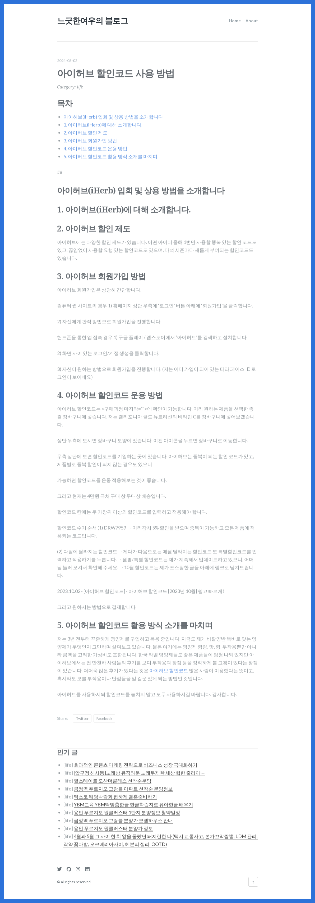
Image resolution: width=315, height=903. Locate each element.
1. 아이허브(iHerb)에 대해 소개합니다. (102, 121)
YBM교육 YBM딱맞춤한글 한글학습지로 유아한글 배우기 (133, 801)
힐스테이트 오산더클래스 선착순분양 (112, 777)
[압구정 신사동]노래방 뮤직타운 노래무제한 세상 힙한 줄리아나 (139, 769)
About (251, 20)
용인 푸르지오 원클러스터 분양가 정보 (113, 825)
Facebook (104, 715)
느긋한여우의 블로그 (92, 20)
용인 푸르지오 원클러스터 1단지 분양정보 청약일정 (127, 809)
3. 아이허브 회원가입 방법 (90, 137)
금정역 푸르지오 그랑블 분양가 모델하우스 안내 (123, 817)
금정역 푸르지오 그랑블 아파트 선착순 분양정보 (123, 785)
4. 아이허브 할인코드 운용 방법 (95, 145)
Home (235, 20)
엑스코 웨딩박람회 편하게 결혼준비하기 (115, 793)
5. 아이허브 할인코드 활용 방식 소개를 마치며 (110, 153)
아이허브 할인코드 (168, 667)
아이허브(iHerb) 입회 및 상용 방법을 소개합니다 (113, 113)
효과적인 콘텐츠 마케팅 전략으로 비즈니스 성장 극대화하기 (135, 761)
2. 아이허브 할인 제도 (85, 129)
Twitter (82, 715)
